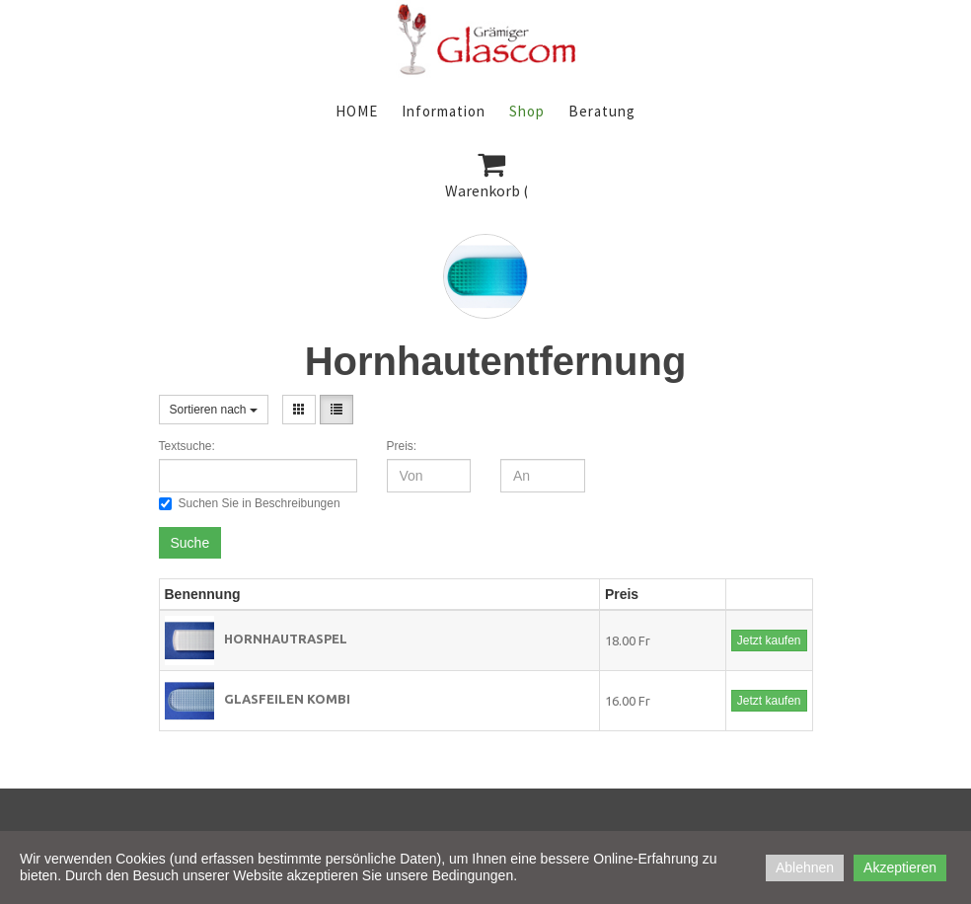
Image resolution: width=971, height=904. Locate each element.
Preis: (402, 446)
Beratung (601, 111)
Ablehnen (805, 867)
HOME (357, 111)
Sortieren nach (214, 409)
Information (444, 111)
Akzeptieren (899, 867)
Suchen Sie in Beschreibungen (249, 503)
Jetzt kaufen (769, 640)
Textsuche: (187, 446)
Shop (527, 111)
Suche (190, 543)
